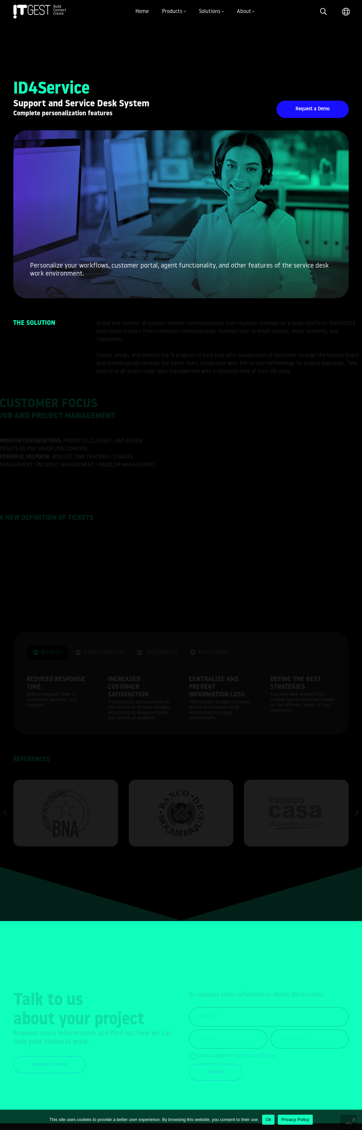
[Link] (39, 12)
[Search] (323, 11)
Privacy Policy (295, 1119)
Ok (268, 1119)
